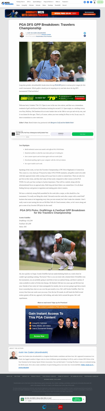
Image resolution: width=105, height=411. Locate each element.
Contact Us (25, 376)
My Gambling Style (76, 376)
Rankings (50, 5)
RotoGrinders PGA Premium (44, 36)
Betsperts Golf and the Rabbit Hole (62, 123)
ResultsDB (57, 5)
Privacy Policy (35, 376)
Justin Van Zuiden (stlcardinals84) (36, 33)
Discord (64, 5)
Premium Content (46, 34)
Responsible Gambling (91, 376)
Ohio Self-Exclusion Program (52, 403)
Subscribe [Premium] (100, 2)
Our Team (17, 376)
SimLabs (38, 5)
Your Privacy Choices (49, 376)
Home (18, 5)
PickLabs (31, 5)
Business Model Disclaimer (52, 379)
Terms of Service (63, 376)
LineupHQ (24, 5)
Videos (44, 5)
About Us (9, 376)
